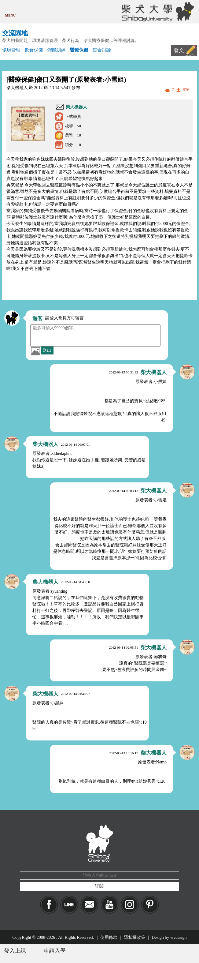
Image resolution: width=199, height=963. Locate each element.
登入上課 (15, 951)
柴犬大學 (157, 11)
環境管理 (11, 49)
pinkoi (150, 904)
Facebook (49, 904)
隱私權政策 (134, 937)
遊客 (37, 318)
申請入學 (55, 951)
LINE (69, 904)
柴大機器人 (76, 107)
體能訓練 (56, 49)
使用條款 (108, 937)
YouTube (109, 904)
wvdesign (178, 937)
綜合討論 (102, 49)
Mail (89, 904)
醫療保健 (79, 49)
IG (129, 904)
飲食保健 (34, 49)
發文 (179, 50)
